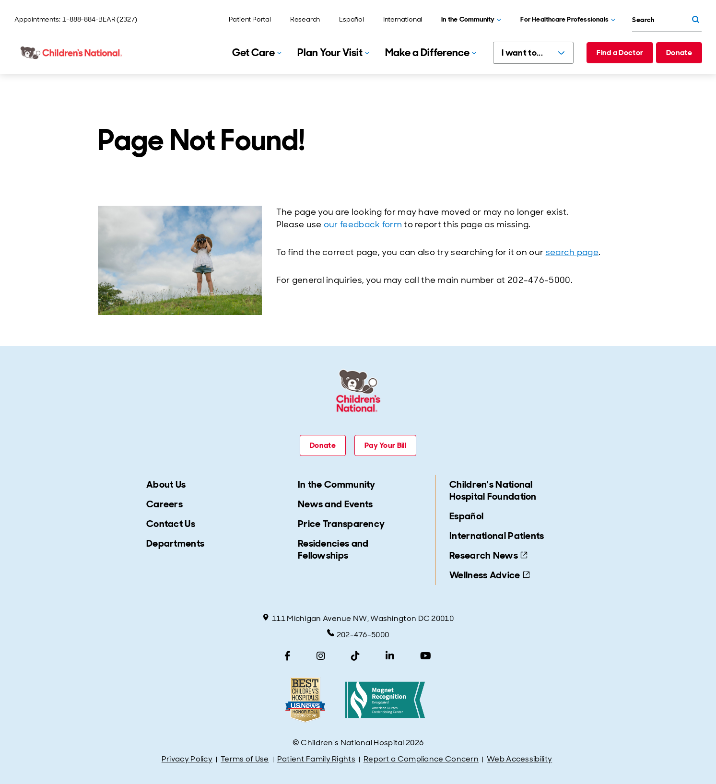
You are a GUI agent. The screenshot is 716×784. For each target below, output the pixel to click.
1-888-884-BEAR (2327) (99, 19)
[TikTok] (355, 656)
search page (572, 252)
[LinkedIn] (390, 656)
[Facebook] (287, 656)
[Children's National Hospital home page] (71, 52)
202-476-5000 (358, 634)
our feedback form (363, 224)
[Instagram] (321, 656)
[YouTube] (425, 656)
